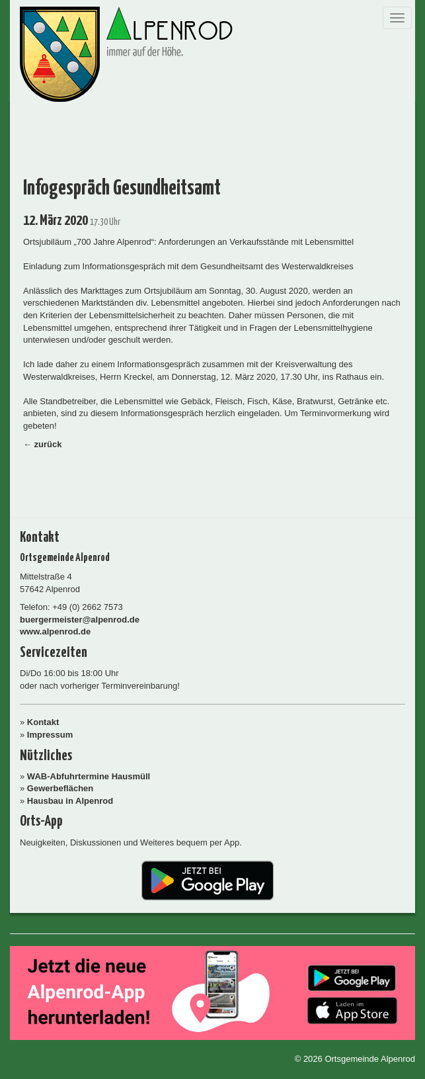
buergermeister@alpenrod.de (79, 620)
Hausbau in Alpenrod (70, 801)
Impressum (50, 735)
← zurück (42, 444)
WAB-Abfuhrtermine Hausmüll (88, 776)
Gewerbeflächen (60, 788)
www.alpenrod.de (55, 631)
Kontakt (43, 722)
